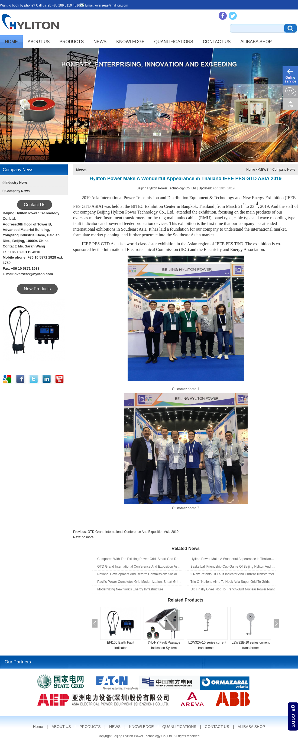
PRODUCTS (72, 41)
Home (11, 41)
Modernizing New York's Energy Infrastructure (130, 589)
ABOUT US (39, 41)
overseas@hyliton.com (111, 5)
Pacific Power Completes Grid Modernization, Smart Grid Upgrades (139, 582)
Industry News (16, 182)
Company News (17, 191)
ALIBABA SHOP (256, 41)
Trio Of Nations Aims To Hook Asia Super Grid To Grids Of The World (233, 582)
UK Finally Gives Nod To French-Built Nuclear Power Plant (232, 589)
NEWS (99, 41)
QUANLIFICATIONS (173, 41)
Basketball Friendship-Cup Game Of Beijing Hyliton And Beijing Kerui (233, 566)
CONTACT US (217, 41)
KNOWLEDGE (130, 41)
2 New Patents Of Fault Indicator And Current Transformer (232, 574)
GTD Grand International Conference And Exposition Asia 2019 (133, 532)
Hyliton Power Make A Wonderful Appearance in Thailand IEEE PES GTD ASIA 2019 (233, 559)
